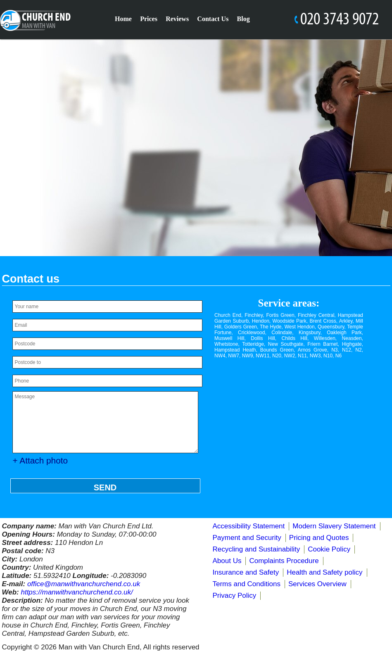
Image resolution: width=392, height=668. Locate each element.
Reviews (177, 18)
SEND (105, 487)
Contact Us (212, 18)
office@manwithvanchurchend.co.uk (83, 584)
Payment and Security (247, 538)
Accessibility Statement (249, 526)
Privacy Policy (235, 595)
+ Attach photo (40, 460)
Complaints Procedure (283, 561)
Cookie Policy (329, 549)
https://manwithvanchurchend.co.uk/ (77, 592)
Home (123, 18)
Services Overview (317, 584)
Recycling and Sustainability (256, 549)
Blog (243, 18)
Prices (148, 18)
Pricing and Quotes (319, 538)
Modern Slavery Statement (333, 526)
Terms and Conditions (246, 584)
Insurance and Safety (246, 572)
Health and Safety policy (324, 572)
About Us (227, 561)
